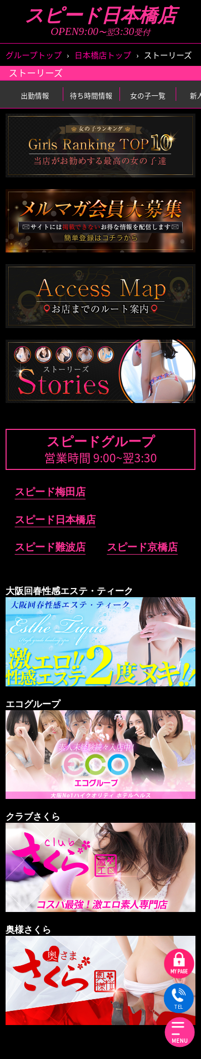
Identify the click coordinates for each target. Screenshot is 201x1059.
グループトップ (34, 55)
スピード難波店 (50, 547)
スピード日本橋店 (100, 15)
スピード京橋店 (142, 547)
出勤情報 (35, 95)
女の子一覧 (148, 95)
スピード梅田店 (50, 491)
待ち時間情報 (91, 95)
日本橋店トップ (102, 55)
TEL (178, 999)
